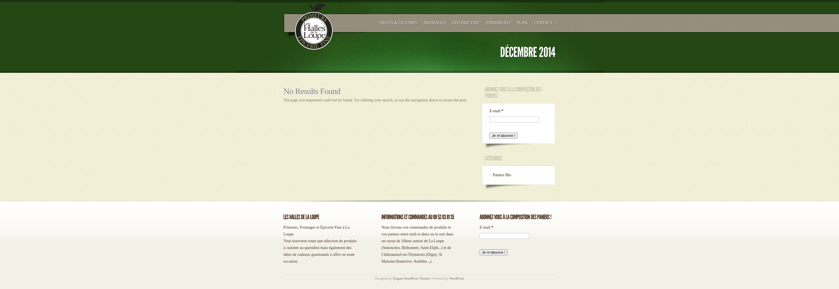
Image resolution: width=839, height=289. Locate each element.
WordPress (457, 278)
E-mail (496, 111)
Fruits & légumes (398, 23)
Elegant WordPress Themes (411, 278)
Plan (522, 23)
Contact (543, 23)
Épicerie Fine (466, 23)
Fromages (434, 23)
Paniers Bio (498, 23)
